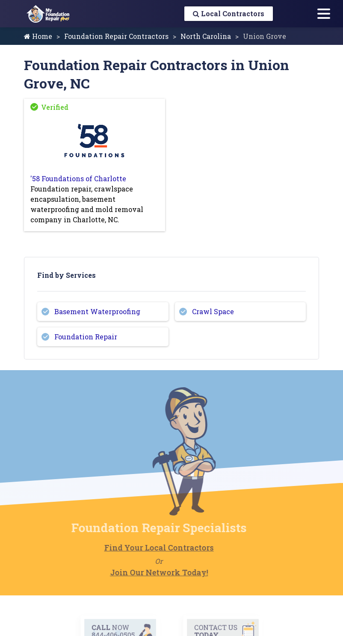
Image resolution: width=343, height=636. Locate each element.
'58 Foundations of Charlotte (78, 178)
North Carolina (205, 36)
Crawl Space (213, 311)
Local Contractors (228, 13)
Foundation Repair (85, 336)
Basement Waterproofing (97, 311)
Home (38, 36)
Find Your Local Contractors (147, 547)
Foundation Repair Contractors (116, 36)
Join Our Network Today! (148, 572)
